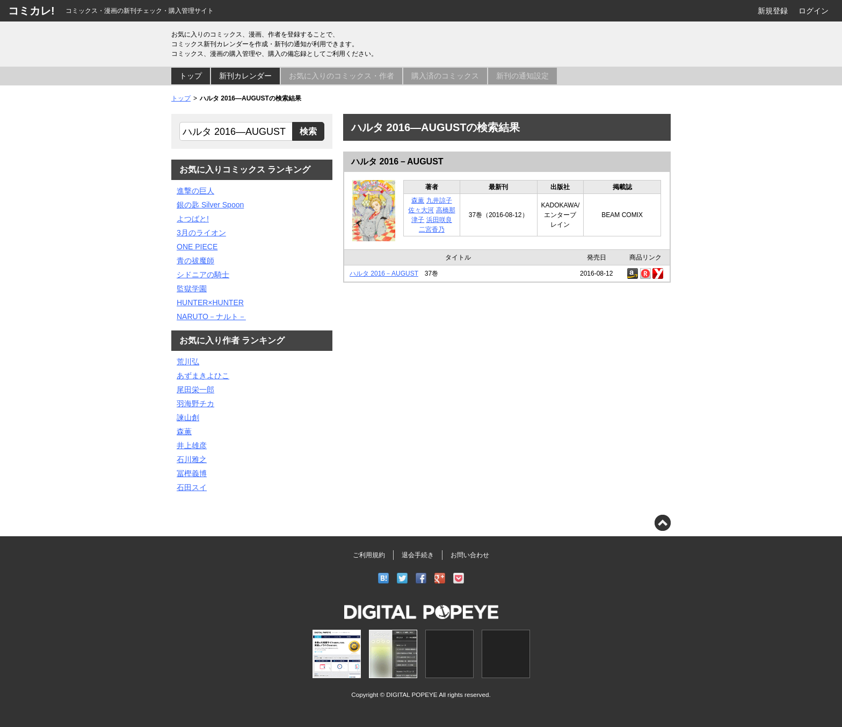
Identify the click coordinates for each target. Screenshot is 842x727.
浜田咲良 (439, 220)
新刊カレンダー (245, 75)
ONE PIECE (197, 246)
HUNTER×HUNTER (210, 302)
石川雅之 (192, 459)
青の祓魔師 (195, 260)
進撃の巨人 (195, 190)
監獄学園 (192, 288)
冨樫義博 (192, 473)
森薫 (417, 200)
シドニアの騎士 (203, 274)
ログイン (814, 10)
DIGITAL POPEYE (411, 694)
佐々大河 (421, 210)
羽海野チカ (195, 403)
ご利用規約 (369, 555)
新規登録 (773, 10)
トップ (190, 75)
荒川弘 (188, 361)
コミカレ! (31, 11)
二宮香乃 (432, 229)
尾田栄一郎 (195, 389)
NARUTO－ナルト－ (211, 316)
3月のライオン (201, 232)
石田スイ (192, 487)
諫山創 (188, 417)
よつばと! (193, 218)
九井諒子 (439, 200)
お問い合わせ (470, 555)
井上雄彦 (192, 445)
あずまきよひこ (203, 375)
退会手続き (418, 555)
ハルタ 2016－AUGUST (397, 161)
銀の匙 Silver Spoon (210, 204)
